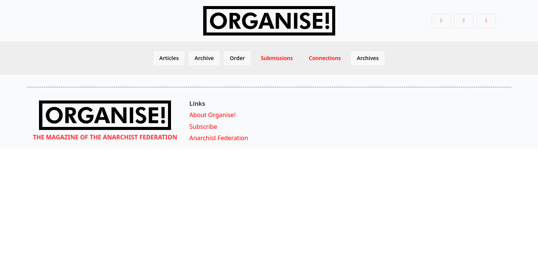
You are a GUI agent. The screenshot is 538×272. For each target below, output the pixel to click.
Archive (204, 58)
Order (237, 58)
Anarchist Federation (218, 138)
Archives (368, 58)
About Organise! (212, 115)
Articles (169, 58)
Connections (325, 58)
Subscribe (203, 126)
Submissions (277, 58)
